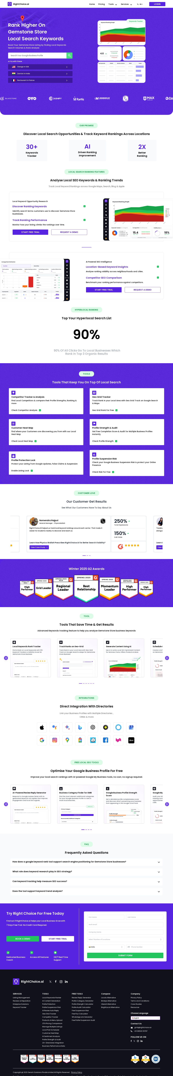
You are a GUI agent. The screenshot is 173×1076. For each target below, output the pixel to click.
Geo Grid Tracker (49, 1014)
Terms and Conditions (140, 1001)
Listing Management (21, 997)
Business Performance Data (53, 1046)
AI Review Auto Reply (50, 1010)
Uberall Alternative (108, 1004)
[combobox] (140, 4)
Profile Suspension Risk (51, 1007)
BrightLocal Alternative (110, 1007)
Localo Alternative (108, 997)
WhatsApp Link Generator (82, 1017)
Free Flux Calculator (80, 1014)
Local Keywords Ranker (51, 997)
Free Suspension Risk (80, 1010)
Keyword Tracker (19, 1007)
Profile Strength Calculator (82, 1004)
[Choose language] (140, 4)
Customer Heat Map (50, 1033)
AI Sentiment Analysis (51, 1036)
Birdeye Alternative (108, 1001)
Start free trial (58, 938)
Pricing (101, 4)
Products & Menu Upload (52, 1020)
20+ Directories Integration (53, 1043)
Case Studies (136, 1004)
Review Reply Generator (81, 997)
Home (92, 4)
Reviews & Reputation (21, 1001)
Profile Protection (48, 1004)
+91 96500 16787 (140, 1031)
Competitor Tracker (50, 1017)
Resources (135, 1007)
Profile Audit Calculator (81, 1007)
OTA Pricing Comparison (52, 1023)
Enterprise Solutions (21, 1004)
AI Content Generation (51, 1001)
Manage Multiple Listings (52, 1026)
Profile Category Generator (82, 1001)
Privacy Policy (136, 997)
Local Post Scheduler (50, 1030)
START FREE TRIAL (30, 232)
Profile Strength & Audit (51, 1039)
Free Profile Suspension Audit (83, 1020)
